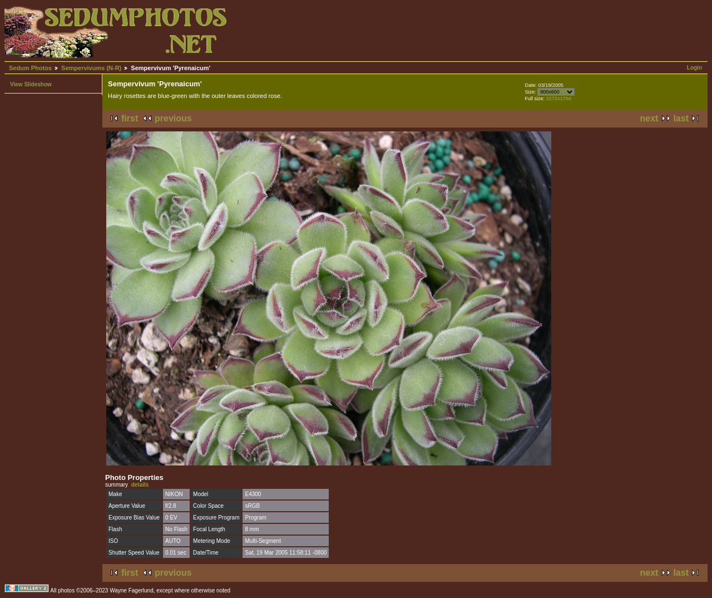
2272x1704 (558, 98)
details (140, 485)
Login (694, 68)
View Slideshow (31, 84)
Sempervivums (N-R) (91, 68)
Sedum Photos (30, 68)
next (649, 118)
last (681, 118)
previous (173, 118)
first (129, 118)
